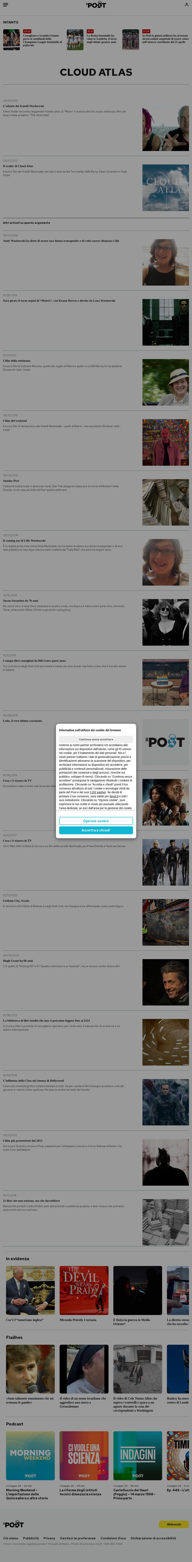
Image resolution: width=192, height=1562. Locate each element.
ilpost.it (114, 796)
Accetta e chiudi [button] (96, 830)
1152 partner (98, 792)
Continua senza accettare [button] (96, 739)
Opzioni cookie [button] (96, 821)
